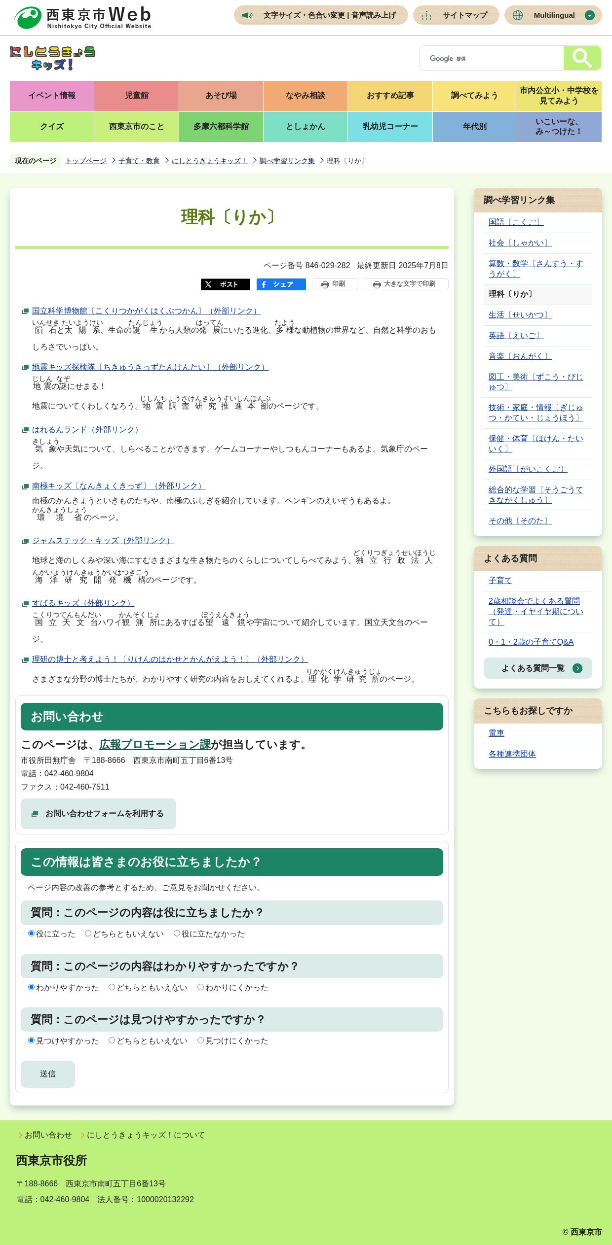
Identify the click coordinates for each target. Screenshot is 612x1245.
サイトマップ (465, 15)
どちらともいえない (128, 934)
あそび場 (221, 95)
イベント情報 (52, 95)
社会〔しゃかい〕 (520, 243)
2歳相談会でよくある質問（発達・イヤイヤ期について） (536, 611)
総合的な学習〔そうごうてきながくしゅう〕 (536, 494)
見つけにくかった (236, 1041)
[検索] (490, 58)
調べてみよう (474, 95)
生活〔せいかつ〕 (520, 315)
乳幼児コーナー (390, 126)
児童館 (137, 95)
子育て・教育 (139, 161)
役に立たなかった (213, 934)
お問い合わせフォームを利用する (104, 813)
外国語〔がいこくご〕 (528, 469)
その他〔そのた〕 (520, 521)
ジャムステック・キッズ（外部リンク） (103, 540)
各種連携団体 (512, 754)
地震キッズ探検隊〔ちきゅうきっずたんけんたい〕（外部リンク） (150, 367)
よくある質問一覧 (533, 668)
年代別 (475, 126)
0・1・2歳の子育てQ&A (531, 642)
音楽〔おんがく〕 (520, 356)
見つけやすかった (67, 1041)
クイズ (52, 126)
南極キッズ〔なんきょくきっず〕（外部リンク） (119, 486)
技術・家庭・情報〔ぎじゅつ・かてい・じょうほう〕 (536, 412)
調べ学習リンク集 (287, 161)
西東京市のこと (136, 126)
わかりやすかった (67, 987)
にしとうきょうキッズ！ (210, 161)
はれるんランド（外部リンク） (87, 429)
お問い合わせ (48, 1135)
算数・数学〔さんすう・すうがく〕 (536, 268)
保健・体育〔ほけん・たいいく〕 (536, 443)
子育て (500, 580)
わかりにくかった (236, 987)
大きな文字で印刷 (409, 283)
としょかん (305, 126)
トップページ (86, 161)
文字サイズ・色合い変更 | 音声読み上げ (330, 15)
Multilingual (554, 15)
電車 (496, 733)
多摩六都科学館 (221, 126)
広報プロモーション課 (155, 744)
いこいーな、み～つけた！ (559, 126)
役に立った (56, 934)
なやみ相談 (305, 95)
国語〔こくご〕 (516, 222)
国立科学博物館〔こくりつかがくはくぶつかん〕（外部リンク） (146, 311)
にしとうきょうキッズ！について (146, 1135)
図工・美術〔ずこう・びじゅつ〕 (536, 382)
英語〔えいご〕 (516, 335)
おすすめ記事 (390, 95)
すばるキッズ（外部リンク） (83, 603)
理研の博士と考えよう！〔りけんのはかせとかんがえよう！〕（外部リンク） (170, 659)
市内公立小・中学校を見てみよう (559, 95)
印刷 (338, 283)
